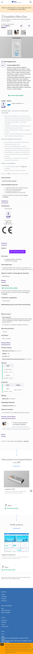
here (8, 173)
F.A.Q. (2, 634)
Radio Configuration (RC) (8, 61)
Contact (3, 594)
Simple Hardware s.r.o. (18, 103)
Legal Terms (4, 620)
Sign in (7, 26)
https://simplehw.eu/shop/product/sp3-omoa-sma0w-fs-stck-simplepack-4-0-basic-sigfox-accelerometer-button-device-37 (17, 320)
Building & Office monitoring (14, 259)
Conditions (3, 622)
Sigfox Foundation (5, 612)
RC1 (3, 65)
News (2, 608)
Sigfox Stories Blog (5, 610)
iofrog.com (24, 166)
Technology (4, 596)
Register (3, 27)
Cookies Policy (4, 626)
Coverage (3, 598)
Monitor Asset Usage (11, 261)
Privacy (3, 624)
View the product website (9, 181)
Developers (4, 600)
